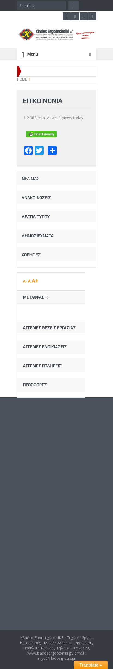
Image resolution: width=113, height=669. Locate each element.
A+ (35, 280)
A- (25, 281)
